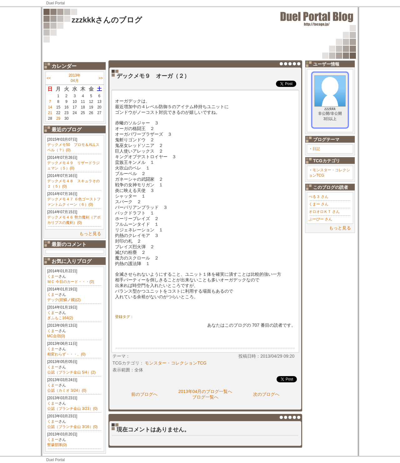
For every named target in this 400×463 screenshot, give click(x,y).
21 (50, 113)
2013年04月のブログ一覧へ (205, 391)
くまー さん (318, 204)
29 (58, 118)
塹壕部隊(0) (57, 445)
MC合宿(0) (56, 336)
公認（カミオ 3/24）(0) (66, 390)
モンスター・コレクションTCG (176, 362)
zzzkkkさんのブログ (107, 20)
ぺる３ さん (318, 196)
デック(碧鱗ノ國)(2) (64, 300)
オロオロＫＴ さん (324, 211)
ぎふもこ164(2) (60, 318)
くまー (52, 276)
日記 (316, 149)
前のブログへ (144, 394)
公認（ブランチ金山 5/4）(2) (71, 372)
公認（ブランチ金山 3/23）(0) (72, 408)
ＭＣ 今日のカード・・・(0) (70, 281)
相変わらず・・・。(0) (66, 354)
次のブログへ (266, 394)
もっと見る (90, 233)
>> (100, 78)
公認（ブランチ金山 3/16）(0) (72, 427)
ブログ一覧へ (205, 397)
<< (49, 78)
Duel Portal (55, 3)
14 (50, 107)
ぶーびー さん (320, 219)
